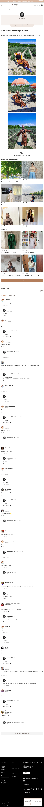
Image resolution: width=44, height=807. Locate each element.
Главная (2, 9)
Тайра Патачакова (9, 527)
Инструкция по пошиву (14, 772)
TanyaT (6, 579)
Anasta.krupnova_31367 (10, 558)
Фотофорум (8, 9)
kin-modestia (8, 444)
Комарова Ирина (9, 485)
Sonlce (6, 664)
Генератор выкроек (3, 780)
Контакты (3, 789)
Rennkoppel (8, 506)
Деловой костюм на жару (28, 266)
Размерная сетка (10, 789)
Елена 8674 (8, 358)
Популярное (3, 775)
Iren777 (6, 337)
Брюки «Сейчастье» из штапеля (30, 292)
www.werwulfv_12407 (10, 685)
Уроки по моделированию (15, 767)
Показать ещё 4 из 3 (22, 297)
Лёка (6, 548)
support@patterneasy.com (19, 792)
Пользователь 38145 (10, 423)
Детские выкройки (3, 773)
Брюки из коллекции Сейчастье (30, 211)
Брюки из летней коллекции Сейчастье (11, 185)
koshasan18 (7, 379)
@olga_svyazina (9, 402)
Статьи (13, 762)
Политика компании (5, 805)
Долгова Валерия (9, 464)
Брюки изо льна (26, 185)
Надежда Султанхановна (8, 728)
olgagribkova (8, 707)
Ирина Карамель (9, 599)
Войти (40, 1)
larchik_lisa (7, 643)
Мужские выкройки (3, 770)
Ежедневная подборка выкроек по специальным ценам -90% (20, 1)
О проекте (13, 765)
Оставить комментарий (22, 750)
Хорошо (27, 803)
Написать (26, 772)
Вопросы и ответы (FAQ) (20, 789)
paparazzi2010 (10, 327)
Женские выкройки (3, 767)
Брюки (2, 211)
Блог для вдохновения (14, 776)
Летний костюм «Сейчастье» (8, 266)
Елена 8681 (7, 316)
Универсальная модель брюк (29, 238)
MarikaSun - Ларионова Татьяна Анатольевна (12, 621)
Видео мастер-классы (4, 783)
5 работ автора (28, 25)
